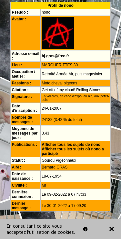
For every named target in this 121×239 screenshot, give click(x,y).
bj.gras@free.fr (55, 56)
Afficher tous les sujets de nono (71, 144)
